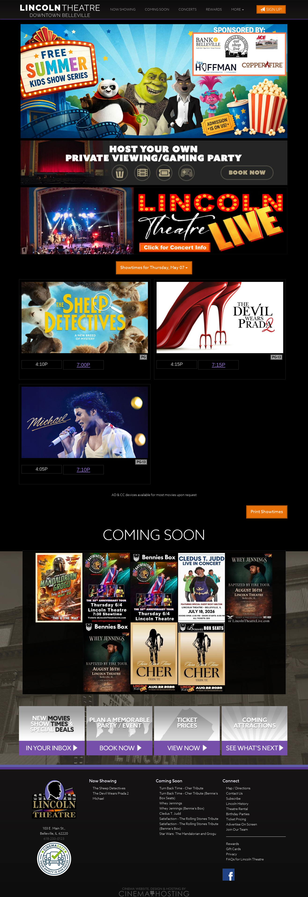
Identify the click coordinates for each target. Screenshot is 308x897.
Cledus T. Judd (170, 813)
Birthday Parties (237, 814)
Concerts (188, 9)
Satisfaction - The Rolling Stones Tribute (188, 818)
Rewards (214, 9)
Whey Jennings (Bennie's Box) (181, 808)
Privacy (231, 854)
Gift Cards (233, 849)
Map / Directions (238, 788)
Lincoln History (237, 803)
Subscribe (233, 798)
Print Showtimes (267, 512)
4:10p (42, 364)
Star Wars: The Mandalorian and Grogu (187, 833)
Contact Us (234, 793)
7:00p (83, 365)
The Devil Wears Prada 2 (111, 793)
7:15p (218, 365)
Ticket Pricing (236, 819)
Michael (98, 798)
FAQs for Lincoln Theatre (245, 859)
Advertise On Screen (241, 824)
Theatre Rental (237, 808)
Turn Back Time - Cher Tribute (181, 788)
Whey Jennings (170, 803)
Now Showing (123, 9)
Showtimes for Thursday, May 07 (154, 268)
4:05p (42, 469)
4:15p (177, 364)
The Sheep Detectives (109, 788)
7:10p (83, 470)
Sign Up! (271, 9)
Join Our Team (237, 829)
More (237, 9)
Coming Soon (157, 9)
